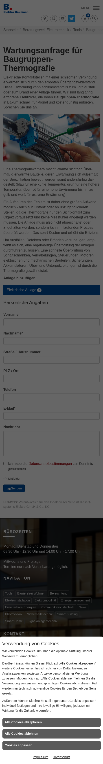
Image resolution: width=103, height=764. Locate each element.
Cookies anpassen (18, 745)
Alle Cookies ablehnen (21, 733)
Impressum (40, 757)
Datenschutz (61, 757)
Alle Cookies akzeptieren (23, 722)
